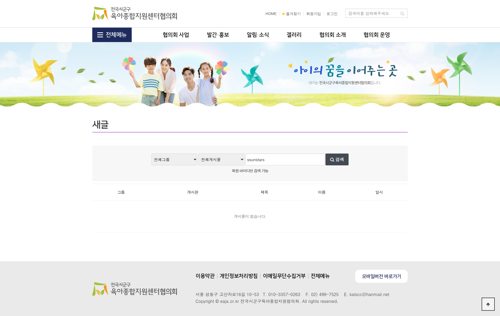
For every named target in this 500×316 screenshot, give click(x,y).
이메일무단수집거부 (284, 276)
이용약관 (205, 276)
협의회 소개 (332, 35)
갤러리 (294, 35)
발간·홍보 (218, 35)
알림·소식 (258, 35)
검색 (337, 159)
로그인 (332, 14)
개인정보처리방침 (239, 276)
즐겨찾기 (291, 14)
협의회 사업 (176, 35)
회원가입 (313, 14)
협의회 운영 (377, 35)
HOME (271, 14)
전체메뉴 (112, 35)
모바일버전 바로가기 (381, 276)
